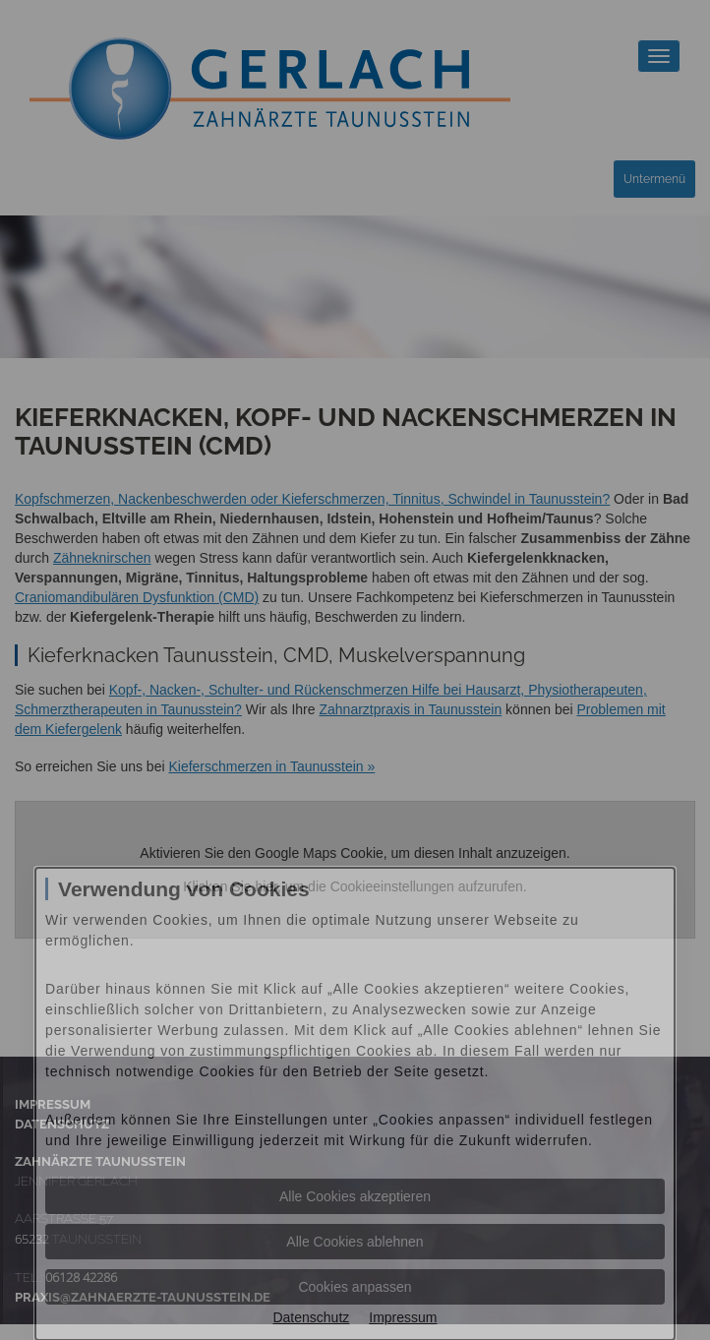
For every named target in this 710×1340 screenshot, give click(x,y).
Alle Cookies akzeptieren (355, 1196)
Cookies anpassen (354, 1287)
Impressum (403, 1317)
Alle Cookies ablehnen (354, 1241)
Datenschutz (310, 1317)
